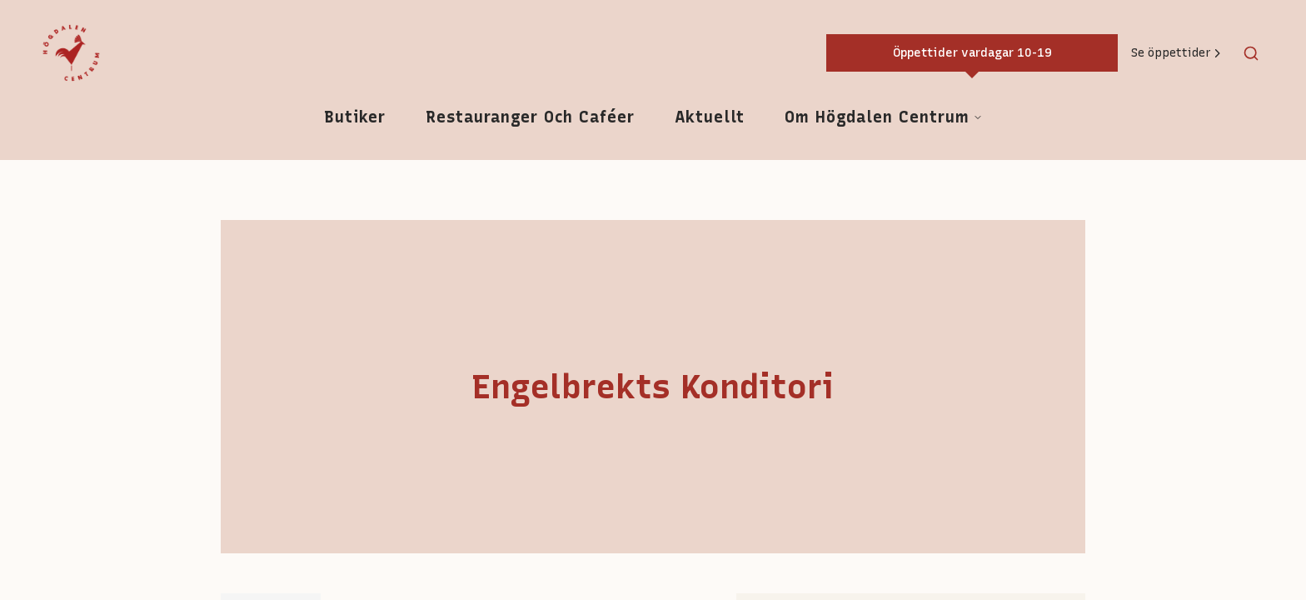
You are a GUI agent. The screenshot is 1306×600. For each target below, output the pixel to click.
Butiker (355, 117)
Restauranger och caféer (530, 117)
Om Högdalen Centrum (884, 117)
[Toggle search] (1251, 53)
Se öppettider (1177, 53)
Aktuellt (710, 117)
